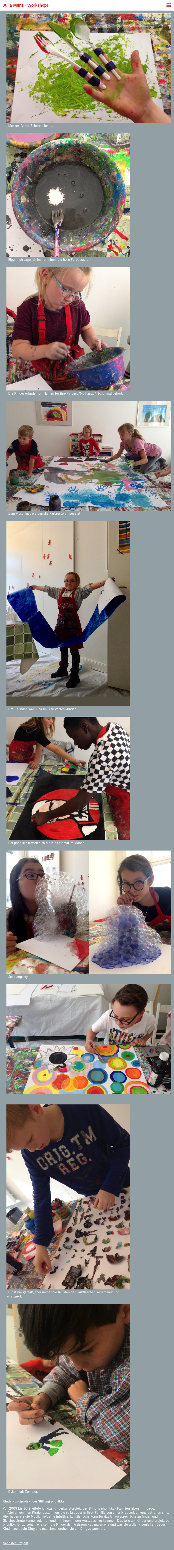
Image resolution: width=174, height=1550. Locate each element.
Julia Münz (13, 5)
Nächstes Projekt (15, 1543)
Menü (168, 5)
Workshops (38, 5)
